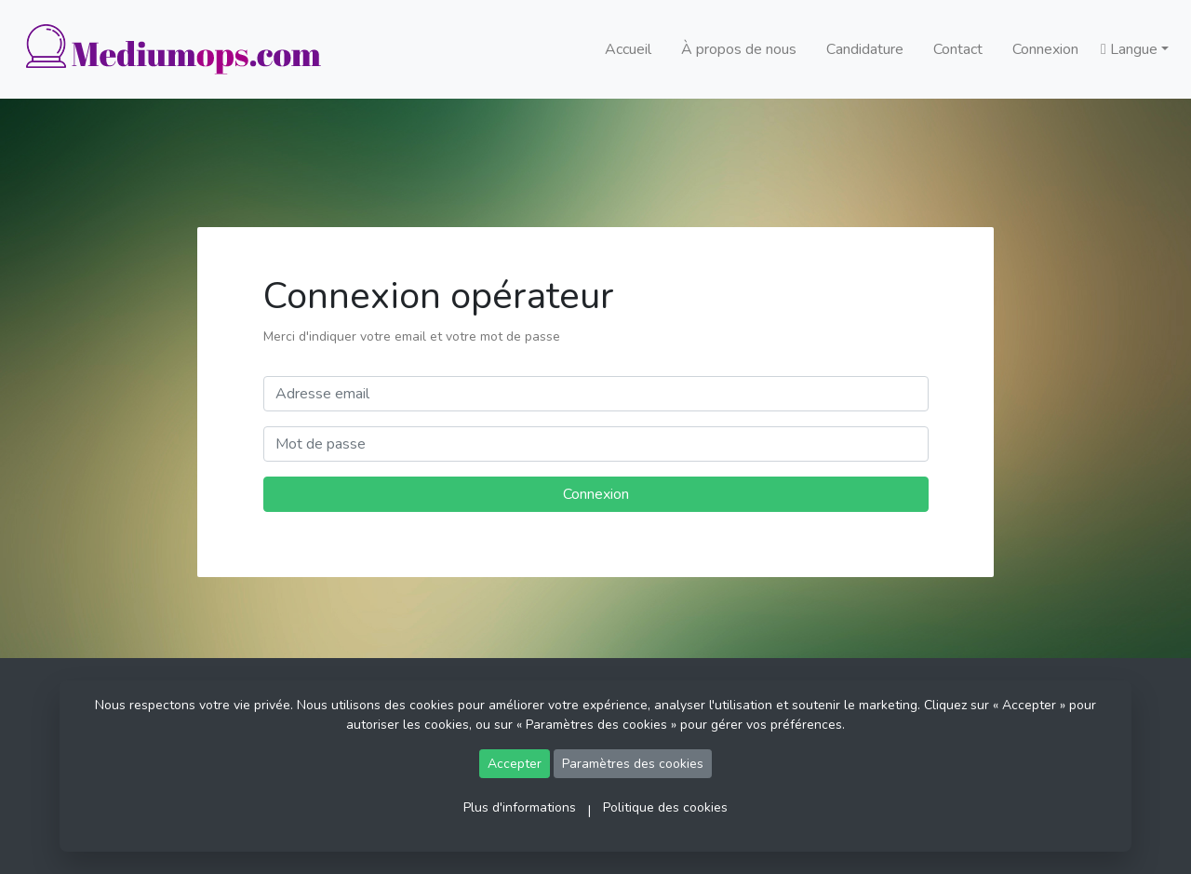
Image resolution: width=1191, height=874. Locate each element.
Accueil (628, 49)
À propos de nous (738, 49)
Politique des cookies (665, 807)
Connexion (1045, 49)
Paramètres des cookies (632, 764)
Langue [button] (1129, 49)
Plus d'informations (519, 807)
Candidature (864, 49)
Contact (958, 49)
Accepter (515, 764)
